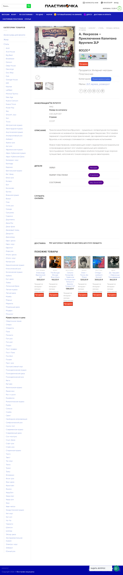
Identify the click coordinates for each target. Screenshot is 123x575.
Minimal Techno (12, 94)
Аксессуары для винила (14, 35)
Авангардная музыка (14, 129)
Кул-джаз (9, 279)
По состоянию (26, 14)
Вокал (8, 199)
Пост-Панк (10, 353)
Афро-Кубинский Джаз (15, 157)
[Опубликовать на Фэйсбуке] (81, 91)
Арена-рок (10, 143)
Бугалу (8, 192)
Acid (7, 48)
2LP (88, 84)
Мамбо (9, 296)
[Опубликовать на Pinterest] (94, 91)
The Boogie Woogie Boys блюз (55, 275)
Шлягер (9, 531)
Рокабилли (10, 398)
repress (94, 84)
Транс (8, 468)
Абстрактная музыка (14, 125)
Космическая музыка (14, 272)
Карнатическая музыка (15, 265)
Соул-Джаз (10, 440)
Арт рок (9, 146)
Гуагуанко (10, 213)
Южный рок (10, 551)
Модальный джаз (13, 307)
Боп (7, 185)
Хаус (8, 503)
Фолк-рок (10, 478)
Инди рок (9, 251)
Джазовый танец (12, 230)
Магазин (5, 14)
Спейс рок (10, 447)
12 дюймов (94, 175)
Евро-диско (10, 241)
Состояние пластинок (13, 19)
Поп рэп (9, 342)
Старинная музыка (13, 450)
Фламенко (10, 475)
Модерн (9, 310)
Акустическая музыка (14, 132)
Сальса (9, 409)
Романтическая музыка (15, 402)
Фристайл (10, 485)
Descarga (10, 69)
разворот (104, 84)
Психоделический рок (15, 377)
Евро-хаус (10, 244)
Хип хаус (9, 513)
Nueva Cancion (12, 101)
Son (7, 118)
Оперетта (10, 328)
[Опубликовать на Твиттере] (85, 91)
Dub (7, 76)
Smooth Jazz (11, 115)
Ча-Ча (8, 520)
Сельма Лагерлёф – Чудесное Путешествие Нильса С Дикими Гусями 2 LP (70, 279)
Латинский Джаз (12, 286)
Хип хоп (9, 517)
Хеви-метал (10, 506)
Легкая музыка (11, 290)
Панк (8, 332)
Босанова (10, 188)
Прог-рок (10, 363)
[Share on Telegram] (103, 91)
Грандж (9, 209)
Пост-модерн (11, 349)
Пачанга (9, 335)
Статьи (28, 19)
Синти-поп (10, 426)
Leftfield (9, 90)
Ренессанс (10, 391)
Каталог (92, 28)
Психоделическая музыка (16, 370)
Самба (8, 412)
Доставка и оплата (102, 14)
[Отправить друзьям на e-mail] (90, 91)
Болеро (9, 181)
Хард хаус (10, 496)
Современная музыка (14, 429)
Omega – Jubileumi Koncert (99, 275)
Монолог (9, 314)
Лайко (8, 283)
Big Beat (9, 55)
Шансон (9, 527)
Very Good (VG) (96, 182)
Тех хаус (9, 461)
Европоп (9, 248)
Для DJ (87, 14)
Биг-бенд (9, 174)
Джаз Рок (9, 223)
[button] (116, 2)
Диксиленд (10, 237)
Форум (49, 14)
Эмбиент (9, 548)
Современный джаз (14, 433)
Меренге (9, 303)
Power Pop (10, 108)
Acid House (10, 52)
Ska (7, 111)
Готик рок (10, 206)
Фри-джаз (10, 482)
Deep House (11, 66)
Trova (8, 122)
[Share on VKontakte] (98, 91)
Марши (9, 300)
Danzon (9, 62)
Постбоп (9, 356)
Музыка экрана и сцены (15, 318)
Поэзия (9, 359)
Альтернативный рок (14, 136)
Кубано (9, 276)
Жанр (14, 14)
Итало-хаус (11, 258)
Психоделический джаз (15, 373)
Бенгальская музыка (14, 171)
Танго (8, 454)
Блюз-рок (10, 178)
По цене (40, 14)
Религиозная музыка (14, 387)
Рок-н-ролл (11, 395)
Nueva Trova (11, 104)
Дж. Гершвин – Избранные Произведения (114, 275)
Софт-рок (10, 443)
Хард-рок (10, 499)
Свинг (8, 415)
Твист (8, 457)
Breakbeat (10, 59)
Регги (8, 380)
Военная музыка (12, 195)
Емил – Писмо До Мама (84, 275)
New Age (9, 97)
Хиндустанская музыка (15, 510)
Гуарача (9, 216)
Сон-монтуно (11, 436)
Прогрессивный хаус (14, 366)
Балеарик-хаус (12, 160)
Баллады (9, 164)
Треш (8, 472)
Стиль (6, 44)
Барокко (9, 167)
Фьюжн (9, 489)
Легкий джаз (11, 293)
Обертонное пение (13, 321)
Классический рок (13, 269)
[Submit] (29, 6)
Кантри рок (10, 262)
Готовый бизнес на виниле (68, 14)
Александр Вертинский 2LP (40, 275)
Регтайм (9, 384)
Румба (8, 405)
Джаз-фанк (10, 227)
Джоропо (9, 234)
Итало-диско (11, 255)
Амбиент (9, 139)
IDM (7, 83)
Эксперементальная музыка (14, 539)
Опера (8, 325)
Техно (8, 465)
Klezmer (9, 87)
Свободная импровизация (16, 419)
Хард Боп (9, 492)
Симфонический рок (14, 422)
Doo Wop (9, 73)
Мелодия (93, 168)
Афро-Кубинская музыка (16, 153)
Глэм (7, 202)
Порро (8, 346)
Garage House (12, 80)
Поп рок (9, 339)
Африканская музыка (14, 150)
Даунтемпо (10, 220)
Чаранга (9, 524)
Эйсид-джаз (11, 534)
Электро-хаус (12, 544)
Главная (82, 28)
